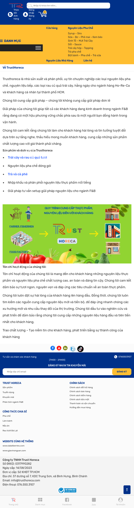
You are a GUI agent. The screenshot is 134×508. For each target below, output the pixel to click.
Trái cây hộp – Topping (80, 48)
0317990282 (23, 463)
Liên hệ (88, 60)
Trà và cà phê (18, 174)
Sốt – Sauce (74, 44)
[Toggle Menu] (38, 47)
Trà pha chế (74, 51)
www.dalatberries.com (13, 445)
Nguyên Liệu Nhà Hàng (59, 60)
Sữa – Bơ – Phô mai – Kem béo (85, 37)
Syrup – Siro (75, 33)
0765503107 (122, 356)
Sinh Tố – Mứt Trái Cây (80, 40)
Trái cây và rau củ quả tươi (27, 157)
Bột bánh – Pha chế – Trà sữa (84, 55)
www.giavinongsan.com (14, 450)
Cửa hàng (52, 28)
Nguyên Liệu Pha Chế (80, 28)
